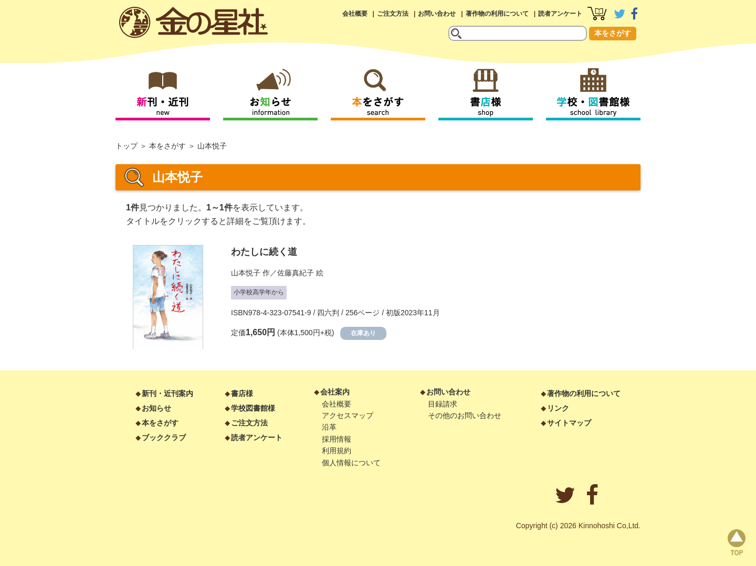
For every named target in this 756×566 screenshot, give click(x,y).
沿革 (329, 427)
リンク (558, 408)
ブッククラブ (164, 437)
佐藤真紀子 (295, 273)
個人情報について (351, 462)
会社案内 (335, 392)
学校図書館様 (253, 408)
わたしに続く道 (264, 252)
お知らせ (156, 408)
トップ (127, 146)
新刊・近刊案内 (167, 393)
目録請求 (442, 404)
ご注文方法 (392, 13)
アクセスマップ (347, 415)
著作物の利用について (497, 13)
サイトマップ (569, 423)
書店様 (242, 393)
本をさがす (612, 33)
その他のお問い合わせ (464, 415)
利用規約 (336, 450)
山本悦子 (245, 273)
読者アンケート (560, 13)
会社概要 (355, 13)
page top (737, 542)
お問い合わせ (437, 13)
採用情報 (336, 439)
